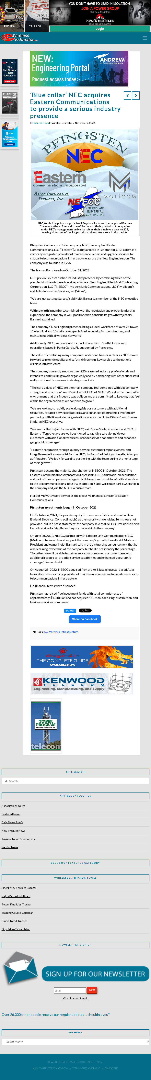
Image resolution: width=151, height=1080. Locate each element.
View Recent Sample (75, 998)
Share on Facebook (85, 619)
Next (92, 989)
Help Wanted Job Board (16, 896)
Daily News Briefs (12, 822)
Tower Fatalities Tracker (16, 904)
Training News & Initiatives (18, 839)
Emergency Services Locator (19, 887)
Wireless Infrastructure (63, 631)
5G (46, 631)
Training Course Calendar (17, 912)
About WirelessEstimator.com (51, 1068)
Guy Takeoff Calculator (16, 929)
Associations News (13, 805)
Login (100, 28)
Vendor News (10, 847)
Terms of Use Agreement (86, 1068)
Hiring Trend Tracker (14, 921)
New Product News (14, 830)
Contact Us (111, 1068)
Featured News (40, 122)
